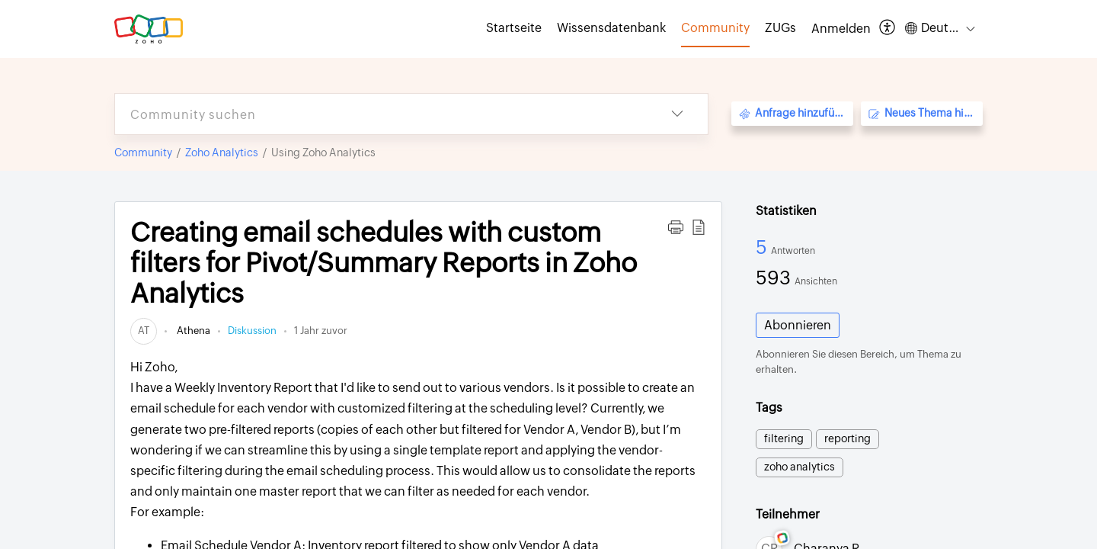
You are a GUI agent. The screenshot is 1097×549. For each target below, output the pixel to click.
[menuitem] (841, 29)
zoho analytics (799, 467)
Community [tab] (715, 28)
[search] (381, 114)
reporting (847, 438)
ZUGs (780, 28)
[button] (887, 28)
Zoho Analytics (221, 152)
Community (143, 152)
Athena (192, 330)
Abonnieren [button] (797, 325)
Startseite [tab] (514, 28)
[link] (143, 330)
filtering (784, 438)
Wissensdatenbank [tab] (611, 28)
